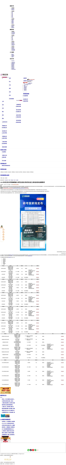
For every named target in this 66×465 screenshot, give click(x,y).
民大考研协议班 (10, 188)
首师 (12, 15)
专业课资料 (13, 50)
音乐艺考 (12, 58)
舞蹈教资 (13, 68)
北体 (12, 14)
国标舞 (13, 21)
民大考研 (17, 100)
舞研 (28, 255)
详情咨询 (37, 268)
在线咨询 (9, 257)
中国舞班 (25, 82)
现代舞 (13, 23)
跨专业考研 (13, 33)
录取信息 (13, 48)
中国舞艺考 (13, 62)
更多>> (13, 17)
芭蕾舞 (13, 22)
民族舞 (13, 19)
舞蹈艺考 (12, 6)
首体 (12, 16)
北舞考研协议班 (5, 188)
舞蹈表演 (13, 25)
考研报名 (13, 45)
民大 (12, 37)
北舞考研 (25, 87)
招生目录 (13, 43)
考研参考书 (13, 44)
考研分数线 (13, 49)
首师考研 (25, 89)
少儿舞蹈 (12, 52)
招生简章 (13, 42)
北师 (12, 13)
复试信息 (13, 47)
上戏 (12, 39)
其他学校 (23, 188)
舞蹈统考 (13, 9)
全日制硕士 (13, 32)
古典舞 (13, 20)
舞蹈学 (13, 26)
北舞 (12, 36)
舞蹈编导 (13, 27)
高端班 (13, 56)
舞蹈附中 (13, 65)
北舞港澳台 (25, 86)
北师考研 (20, 100)
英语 (24, 85)
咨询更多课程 (14, 69)
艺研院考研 (20, 188)
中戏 (12, 38)
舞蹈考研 (12, 29)
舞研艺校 (13, 66)
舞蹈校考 (13, 8)
